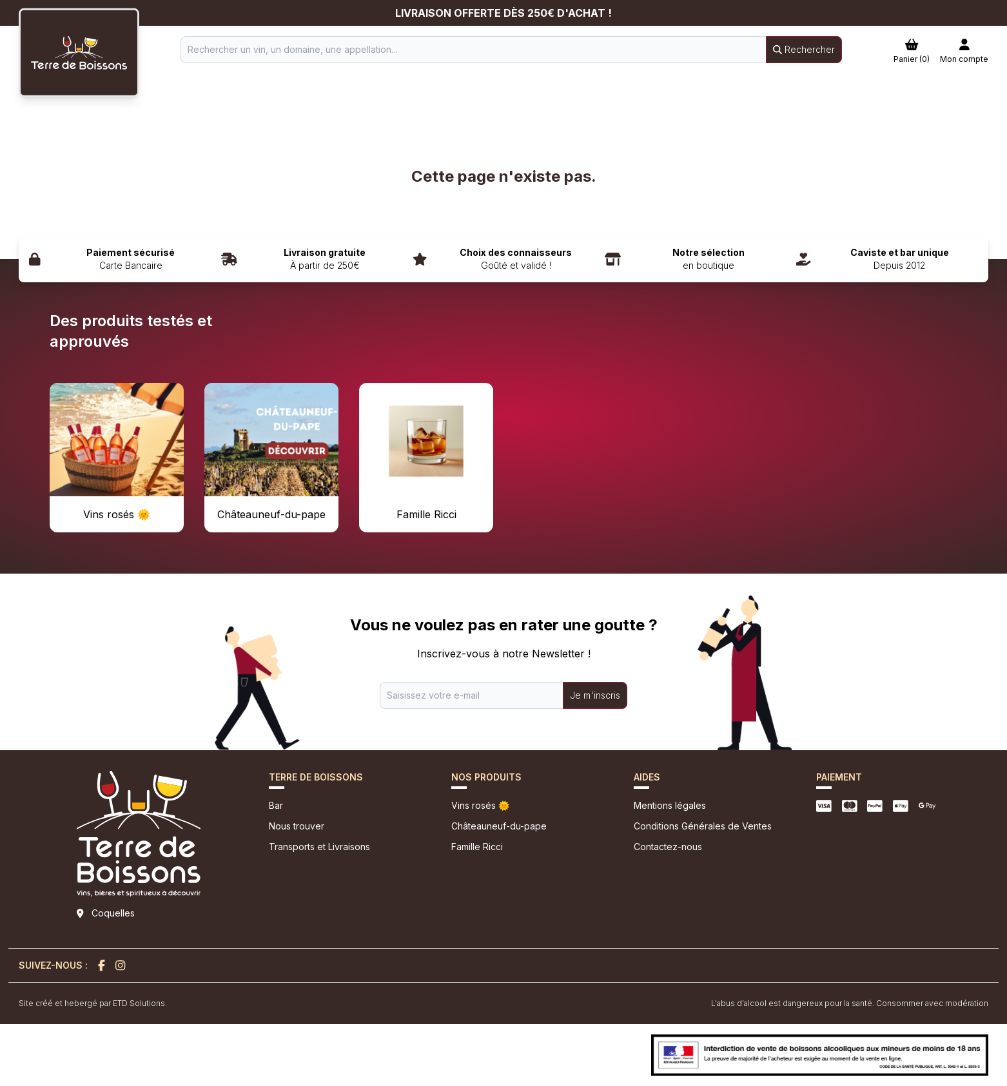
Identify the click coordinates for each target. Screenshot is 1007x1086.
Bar (276, 805)
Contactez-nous (668, 846)
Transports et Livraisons (319, 846)
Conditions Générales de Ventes (703, 825)
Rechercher (804, 49)
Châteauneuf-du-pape (499, 825)
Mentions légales (670, 805)
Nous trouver (296, 825)
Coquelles (113, 912)
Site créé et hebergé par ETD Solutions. (93, 1003)
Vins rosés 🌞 (480, 805)
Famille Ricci (477, 846)
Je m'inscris (595, 695)
